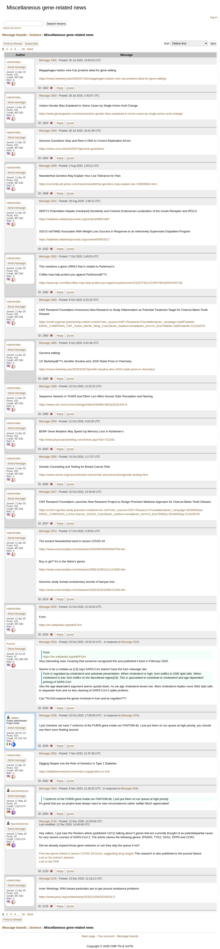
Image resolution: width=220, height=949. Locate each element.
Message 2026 (48, 606)
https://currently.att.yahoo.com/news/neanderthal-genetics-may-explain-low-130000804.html (98, 184)
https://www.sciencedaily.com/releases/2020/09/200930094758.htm (82, 549)
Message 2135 (48, 878)
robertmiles (13, 62)
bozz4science (20, 791)
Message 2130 (48, 821)
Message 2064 (48, 788)
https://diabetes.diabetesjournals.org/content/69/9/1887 (74, 219)
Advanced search (12, 28)
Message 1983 (48, 299)
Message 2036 (48, 715)
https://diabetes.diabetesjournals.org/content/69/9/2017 (74, 239)
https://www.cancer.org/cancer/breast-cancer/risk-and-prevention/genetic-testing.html (93, 474)
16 (23, 49)
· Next (29, 49)
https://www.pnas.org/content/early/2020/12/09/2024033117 (77, 896)
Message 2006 (48, 456)
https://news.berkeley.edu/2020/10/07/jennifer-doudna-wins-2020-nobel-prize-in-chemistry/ (97, 369)
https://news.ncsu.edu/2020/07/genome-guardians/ (71, 148)
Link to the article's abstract (56, 857)
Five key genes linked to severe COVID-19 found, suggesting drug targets (86, 853)
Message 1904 (48, 130)
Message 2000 (48, 421)
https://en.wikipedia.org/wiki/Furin (60, 625)
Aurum (10, 643)
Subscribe (31, 43)
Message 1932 (48, 201)
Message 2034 (48, 642)
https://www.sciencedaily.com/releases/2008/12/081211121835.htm (82, 569)
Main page (88, 936)
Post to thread (13, 43)
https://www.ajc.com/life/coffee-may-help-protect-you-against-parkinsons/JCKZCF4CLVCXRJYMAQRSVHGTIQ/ (111, 282)
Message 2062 (48, 753)
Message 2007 (48, 491)
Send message (16, 67)
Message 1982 (48, 256)
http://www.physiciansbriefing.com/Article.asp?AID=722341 (77, 439)
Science (35, 35)
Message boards (14, 35)
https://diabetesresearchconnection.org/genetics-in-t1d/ (74, 771)
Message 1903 (48, 95)
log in (213, 17)
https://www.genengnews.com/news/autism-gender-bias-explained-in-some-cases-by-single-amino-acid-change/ (111, 113)
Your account (106, 936)
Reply (60, 88)
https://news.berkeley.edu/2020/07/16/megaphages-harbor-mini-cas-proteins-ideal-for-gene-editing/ (102, 78)
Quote (70, 88)
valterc (15, 718)
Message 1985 (48, 343)
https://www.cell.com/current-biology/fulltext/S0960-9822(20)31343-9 (83, 404)
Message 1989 (48, 386)
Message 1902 (48, 60)
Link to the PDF (49, 861)
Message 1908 (48, 165)
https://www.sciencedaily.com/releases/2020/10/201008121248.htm (82, 589)
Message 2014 (48, 531)
